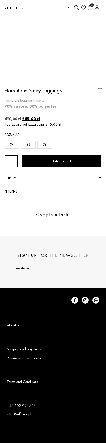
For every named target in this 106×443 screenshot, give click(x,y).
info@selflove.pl (19, 414)
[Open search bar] (76, 7)
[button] (99, 90)
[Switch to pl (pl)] (68, 7)
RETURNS (11, 191)
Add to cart (61, 161)
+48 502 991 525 (21, 405)
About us (13, 325)
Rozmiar (12, 134)
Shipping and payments (24, 349)
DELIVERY (11, 178)
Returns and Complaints (24, 358)
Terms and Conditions (22, 381)
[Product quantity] (11, 161)
